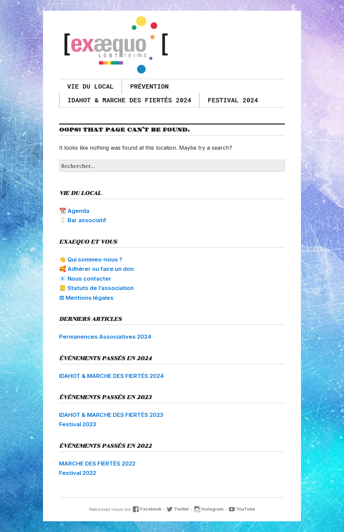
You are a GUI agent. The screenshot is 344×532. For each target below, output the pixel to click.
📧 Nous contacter (85, 278)
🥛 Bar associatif (82, 220)
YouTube (241, 509)
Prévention (149, 86)
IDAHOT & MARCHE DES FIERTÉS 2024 (129, 100)
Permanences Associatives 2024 (105, 336)
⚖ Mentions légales (86, 297)
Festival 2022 (77, 473)
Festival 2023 (77, 424)
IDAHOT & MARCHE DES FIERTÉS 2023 (111, 415)
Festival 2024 (233, 100)
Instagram (209, 509)
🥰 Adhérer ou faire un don (96, 268)
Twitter (177, 509)
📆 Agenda (74, 210)
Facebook (147, 509)
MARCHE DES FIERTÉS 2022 (97, 463)
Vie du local (90, 86)
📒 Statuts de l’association (96, 288)
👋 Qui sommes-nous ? (90, 259)
